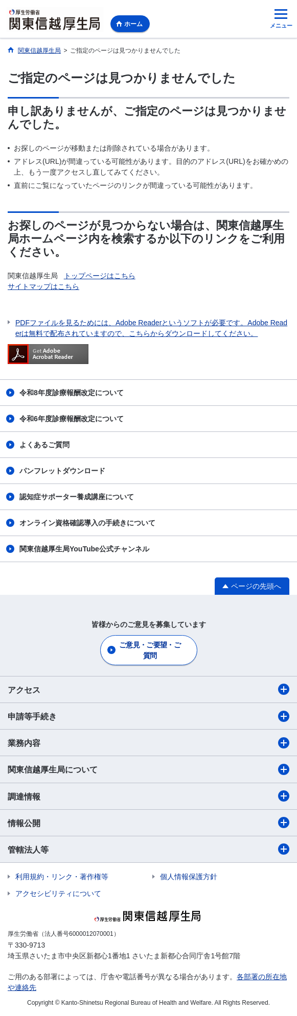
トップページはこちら (99, 276)
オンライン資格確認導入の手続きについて (87, 523)
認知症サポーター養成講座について (76, 497)
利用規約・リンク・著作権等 (61, 877)
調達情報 (148, 796)
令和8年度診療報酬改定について (71, 393)
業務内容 (148, 742)
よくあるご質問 (44, 445)
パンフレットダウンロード (62, 471)
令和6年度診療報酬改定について (71, 419)
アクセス (148, 689)
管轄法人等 (148, 849)
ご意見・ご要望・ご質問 (149, 650)
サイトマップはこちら (43, 286)
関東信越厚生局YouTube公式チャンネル (84, 549)
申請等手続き (148, 716)
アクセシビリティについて (58, 893)
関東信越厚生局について (148, 769)
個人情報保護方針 (188, 877)
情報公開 (148, 822)
